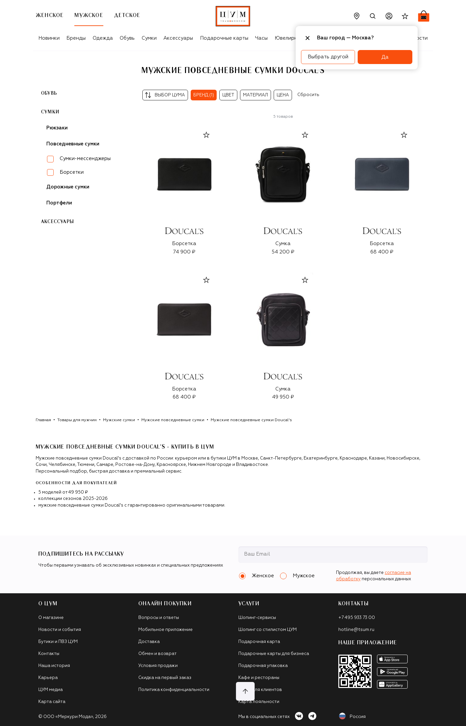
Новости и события (59, 630)
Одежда (103, 38)
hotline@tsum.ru (356, 630)
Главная (43, 420)
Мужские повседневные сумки (172, 420)
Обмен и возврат (157, 654)
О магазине (51, 618)
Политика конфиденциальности (173, 690)
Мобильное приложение (165, 630)
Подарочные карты (224, 38)
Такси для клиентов (260, 690)
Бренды (76, 38)
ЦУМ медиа (50, 690)
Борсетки (72, 172)
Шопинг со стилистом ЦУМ (267, 630)
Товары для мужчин (77, 420)
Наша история (54, 666)
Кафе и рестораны (258, 678)
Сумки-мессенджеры (85, 158)
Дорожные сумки (67, 186)
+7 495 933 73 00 (356, 618)
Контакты (48, 654)
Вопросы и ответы (158, 618)
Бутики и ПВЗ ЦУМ (58, 642)
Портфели (59, 202)
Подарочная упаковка (263, 666)
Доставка (149, 642)
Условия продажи (158, 666)
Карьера (48, 678)
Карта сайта (51, 702)
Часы (261, 38)
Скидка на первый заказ (164, 678)
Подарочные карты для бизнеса (273, 654)
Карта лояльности (258, 702)
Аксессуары (178, 38)
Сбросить (308, 95)
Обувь (127, 38)
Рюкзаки (57, 127)
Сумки (149, 38)
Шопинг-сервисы (257, 618)
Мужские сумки (119, 420)
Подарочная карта (259, 642)
